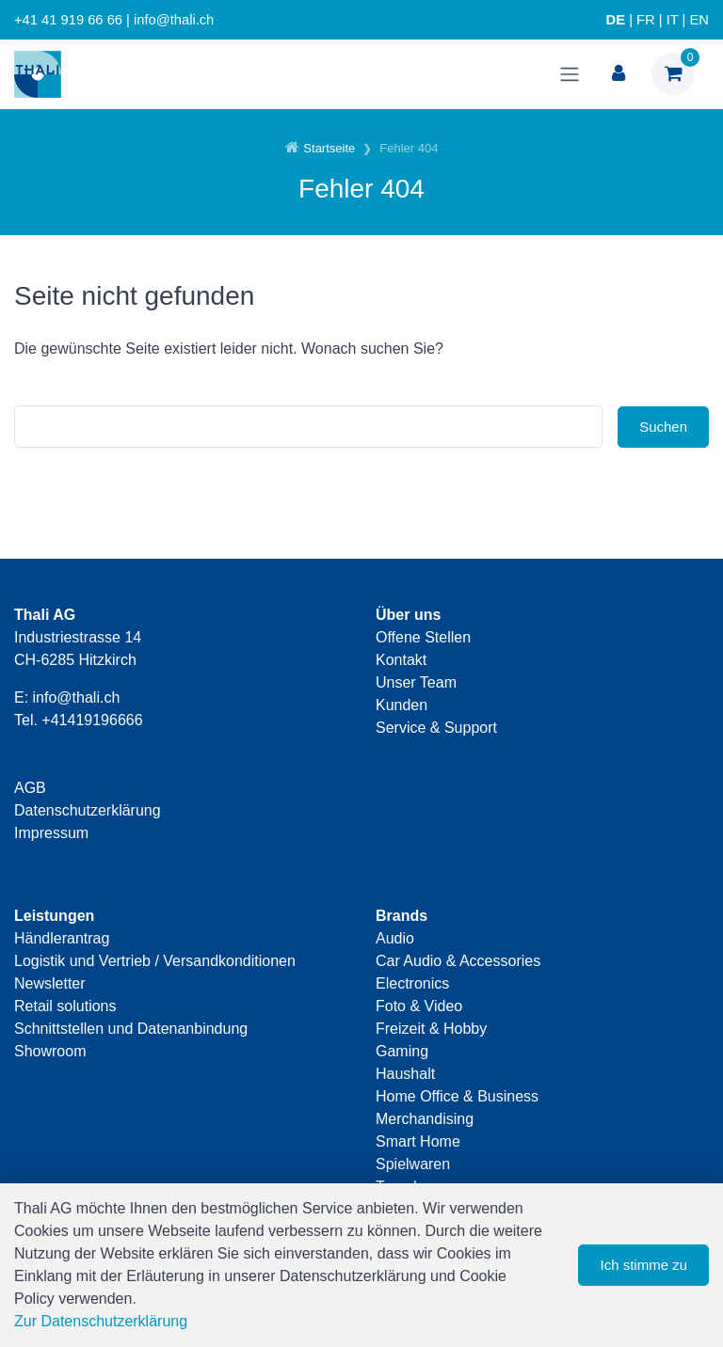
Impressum (51, 833)
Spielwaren (413, 1164)
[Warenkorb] (673, 74)
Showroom (50, 1051)
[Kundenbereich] (618, 74)
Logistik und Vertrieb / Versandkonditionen (155, 961)
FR (645, 19)
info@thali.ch (76, 697)
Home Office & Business (457, 1096)
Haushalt (405, 1074)
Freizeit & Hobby (431, 1029)
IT (673, 19)
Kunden (401, 705)
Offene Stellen (423, 637)
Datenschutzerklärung (87, 810)
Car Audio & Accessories (458, 961)
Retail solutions (65, 1006)
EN (699, 19)
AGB (30, 788)
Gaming (402, 1051)
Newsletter (50, 983)
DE (615, 19)
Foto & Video (419, 1006)
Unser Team (416, 682)
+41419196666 (91, 720)
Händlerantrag (61, 938)
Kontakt (401, 660)
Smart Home (418, 1141)
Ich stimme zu (643, 1265)
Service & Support (436, 728)
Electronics (412, 983)
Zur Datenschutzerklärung (100, 1321)
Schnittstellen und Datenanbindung (131, 1029)
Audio (395, 938)
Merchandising (425, 1119)
